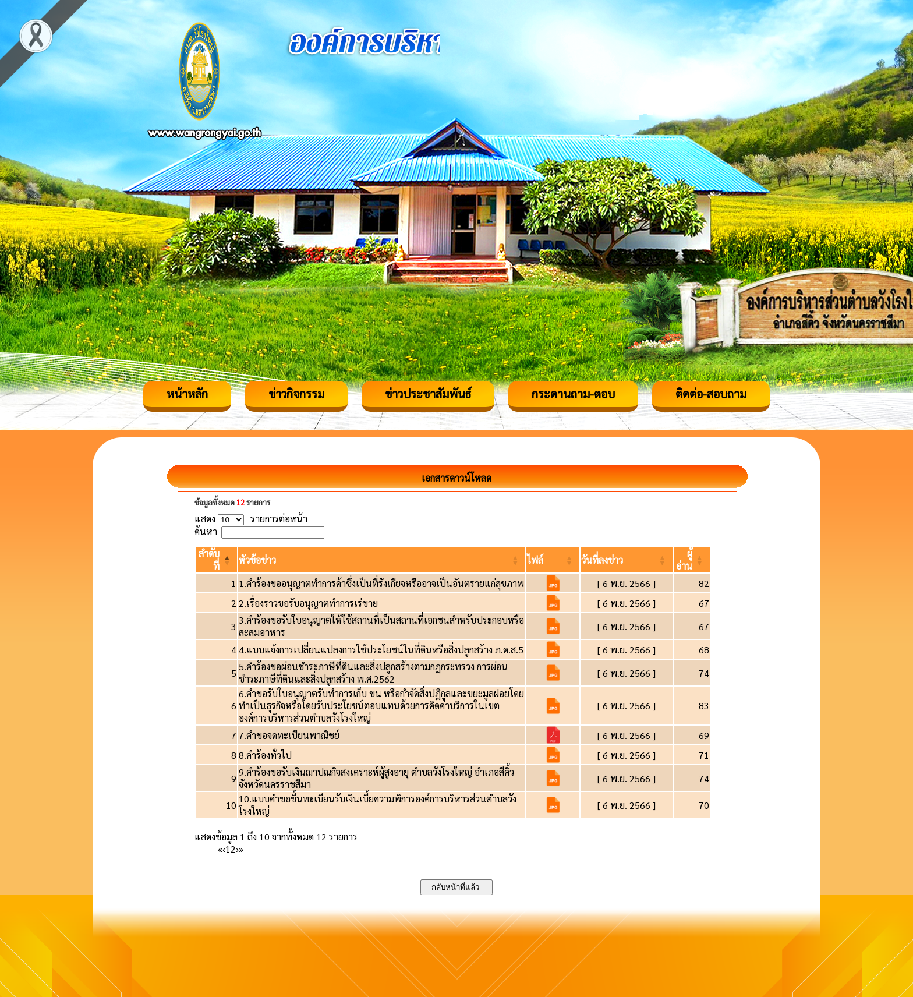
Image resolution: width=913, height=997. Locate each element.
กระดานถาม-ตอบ (573, 393)
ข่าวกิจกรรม (296, 393)
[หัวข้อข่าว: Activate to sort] (381, 559)
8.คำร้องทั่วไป (265, 755)
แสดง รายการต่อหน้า (250, 518)
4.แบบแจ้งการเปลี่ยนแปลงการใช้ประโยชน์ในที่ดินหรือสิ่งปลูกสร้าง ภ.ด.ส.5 (381, 650)
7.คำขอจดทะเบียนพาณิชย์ (289, 735)
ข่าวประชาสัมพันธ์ (428, 393)
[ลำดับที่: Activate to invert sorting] (216, 559)
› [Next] (237, 849)
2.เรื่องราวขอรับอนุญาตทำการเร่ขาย (308, 603)
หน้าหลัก (187, 393)
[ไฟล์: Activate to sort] (552, 559)
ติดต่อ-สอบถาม (710, 393)
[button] (257, 560)
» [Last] (241, 849)
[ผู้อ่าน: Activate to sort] (692, 559)
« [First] (220, 849)
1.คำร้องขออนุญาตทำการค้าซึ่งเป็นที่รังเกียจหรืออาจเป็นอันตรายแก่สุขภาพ (381, 583)
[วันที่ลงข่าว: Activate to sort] (627, 559)
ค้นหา (205, 531)
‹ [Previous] (223, 849)
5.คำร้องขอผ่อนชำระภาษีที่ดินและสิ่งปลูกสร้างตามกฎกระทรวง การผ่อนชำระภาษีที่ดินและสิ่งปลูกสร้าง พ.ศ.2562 (373, 672)
